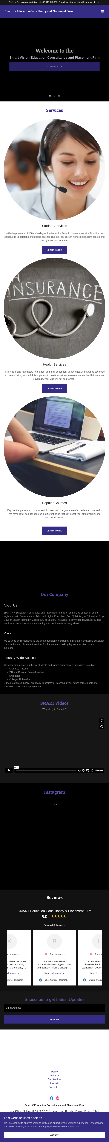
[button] (102, 11)
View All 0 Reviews (55, 925)
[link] (39, 11)
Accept (54, 1135)
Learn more (54, 250)
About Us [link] (55, 1075)
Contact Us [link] (54, 1087)
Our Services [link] (54, 1079)
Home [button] (54, 1071)
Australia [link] (54, 1083)
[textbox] (54, 1008)
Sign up (54, 1019)
